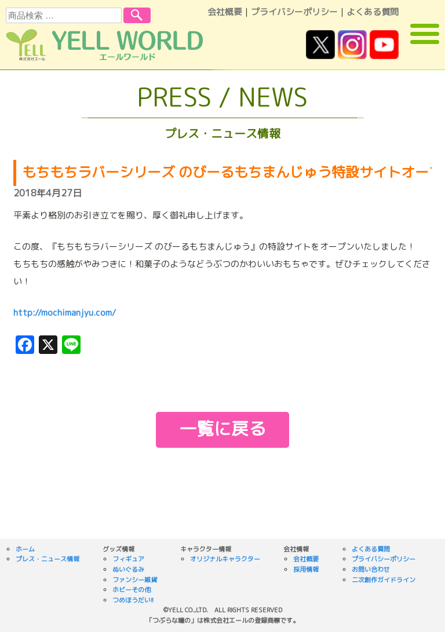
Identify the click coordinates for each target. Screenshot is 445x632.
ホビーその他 (131, 589)
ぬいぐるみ (128, 569)
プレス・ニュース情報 (47, 559)
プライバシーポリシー (294, 12)
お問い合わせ (371, 569)
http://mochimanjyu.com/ (64, 312)
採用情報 (306, 569)
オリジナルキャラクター (225, 559)
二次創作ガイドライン (383, 579)
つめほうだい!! (133, 600)
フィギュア (128, 559)
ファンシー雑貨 (134, 579)
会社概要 (224, 12)
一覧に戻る (222, 429)
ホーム (25, 549)
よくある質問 (372, 12)
